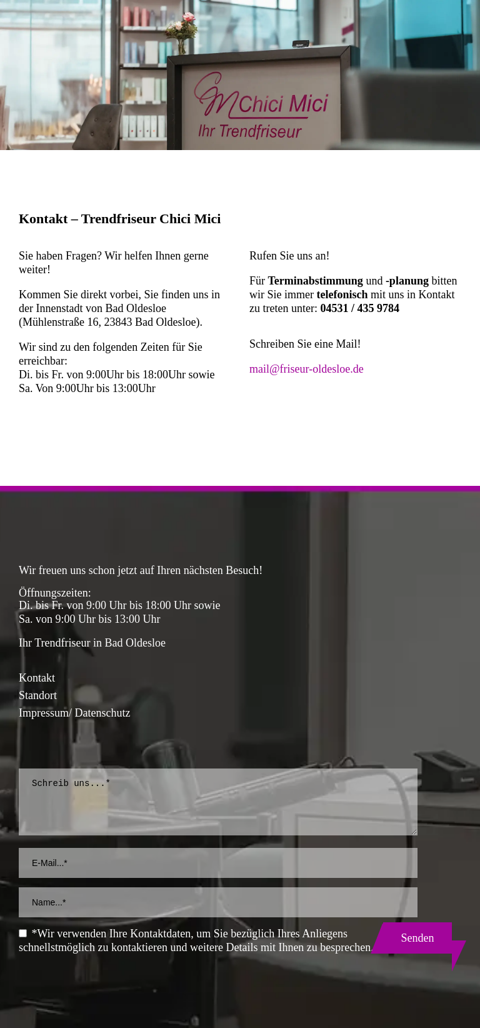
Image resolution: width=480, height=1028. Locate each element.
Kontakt (37, 678)
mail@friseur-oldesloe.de (306, 369)
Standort (38, 695)
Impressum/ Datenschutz (74, 713)
